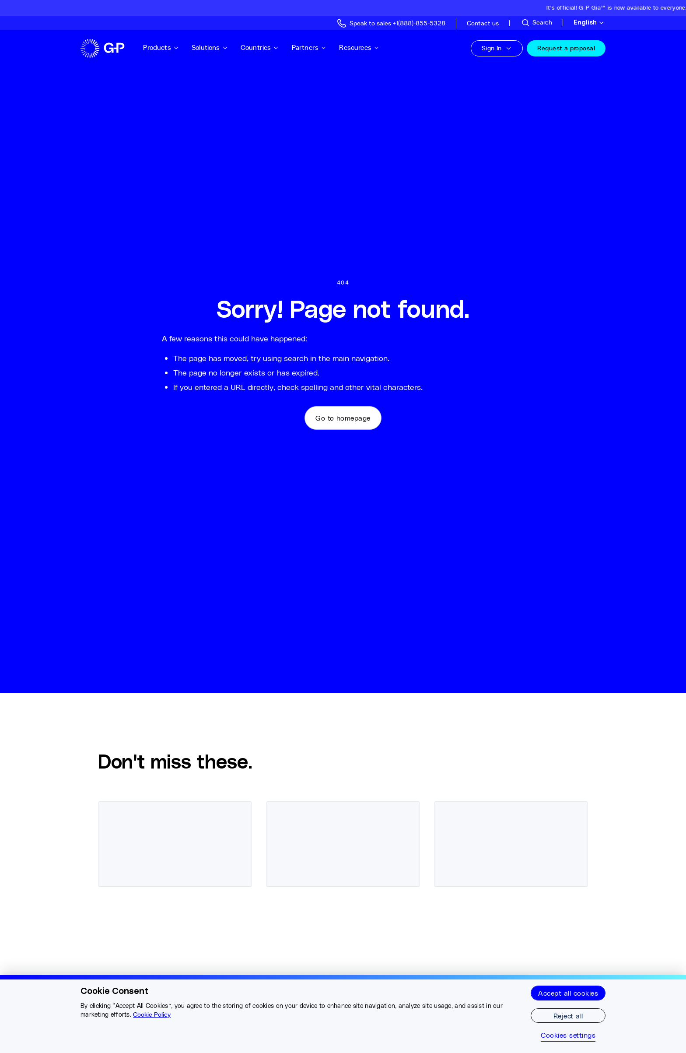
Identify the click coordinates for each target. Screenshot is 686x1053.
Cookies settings (568, 1035)
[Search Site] (536, 22)
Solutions (210, 47)
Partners (309, 47)
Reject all (568, 1015)
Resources (359, 47)
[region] (343, 1014)
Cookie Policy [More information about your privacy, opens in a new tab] (152, 1014)
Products (161, 47)
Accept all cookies (568, 992)
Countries (260, 47)
